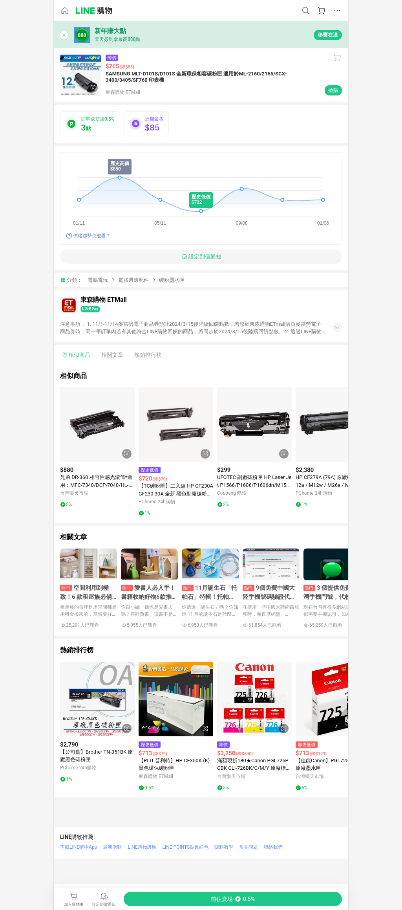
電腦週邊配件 (133, 280)
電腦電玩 (98, 280)
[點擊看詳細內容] (97, 424)
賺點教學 (223, 847)
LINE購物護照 (142, 847)
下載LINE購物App (78, 847)
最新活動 (112, 847)
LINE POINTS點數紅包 (186, 847)
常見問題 (248, 847)
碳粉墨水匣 (172, 280)
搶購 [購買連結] (333, 90)
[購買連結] (233, 899)
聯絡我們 (273, 847)
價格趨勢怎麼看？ (92, 236)
